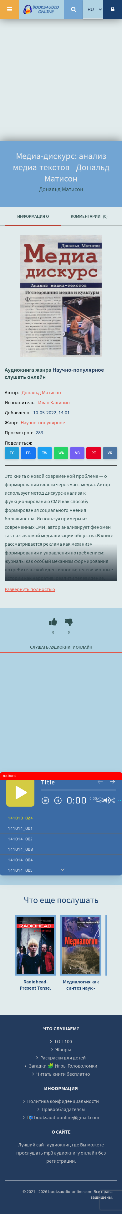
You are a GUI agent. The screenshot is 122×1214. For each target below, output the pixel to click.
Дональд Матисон (41, 392)
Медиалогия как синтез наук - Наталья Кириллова (81, 984)
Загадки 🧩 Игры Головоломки (63, 1066)
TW (44, 453)
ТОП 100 (63, 1041)
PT (93, 453)
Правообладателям (63, 1109)
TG (12, 453)
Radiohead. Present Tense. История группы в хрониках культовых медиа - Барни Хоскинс (35, 984)
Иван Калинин (54, 402)
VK (110, 453)
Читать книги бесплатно (63, 1074)
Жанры (63, 1049)
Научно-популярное (78, 369)
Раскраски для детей (63, 1057)
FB (28, 453)
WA (61, 453)
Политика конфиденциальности (63, 1101)
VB (77, 453)
